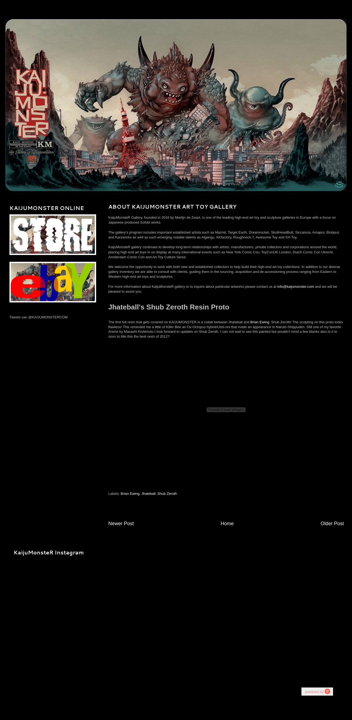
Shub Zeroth (167, 494)
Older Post (332, 523)
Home (227, 523)
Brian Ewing (259, 322)
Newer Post (121, 523)
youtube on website (317, 691)
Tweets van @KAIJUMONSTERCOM (38, 317)
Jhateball (148, 494)
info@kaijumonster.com (295, 287)
